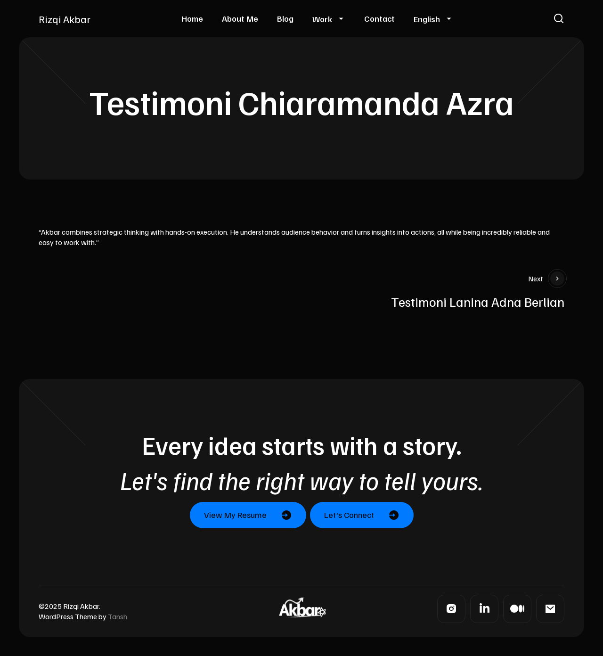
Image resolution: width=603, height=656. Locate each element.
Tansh (117, 616)
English (427, 19)
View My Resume (235, 514)
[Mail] (550, 609)
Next (546, 278)
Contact (379, 18)
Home (192, 18)
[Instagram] (451, 609)
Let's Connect (349, 514)
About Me (240, 18)
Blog (285, 18)
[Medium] (517, 609)
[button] (558, 19)
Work (322, 19)
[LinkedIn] (484, 609)
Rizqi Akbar (64, 19)
